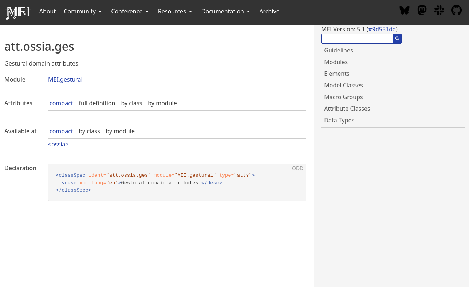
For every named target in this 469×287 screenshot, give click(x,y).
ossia (58, 144)
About (47, 11)
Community (83, 11)
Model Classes (343, 85)
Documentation (226, 11)
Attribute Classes (347, 109)
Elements (336, 74)
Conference (130, 11)
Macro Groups (343, 97)
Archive (269, 11)
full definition (97, 103)
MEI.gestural (65, 79)
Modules (336, 62)
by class (131, 103)
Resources (175, 11)
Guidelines (338, 50)
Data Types (339, 120)
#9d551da (382, 29)
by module (162, 103)
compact (61, 103)
